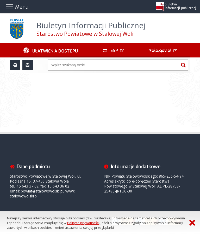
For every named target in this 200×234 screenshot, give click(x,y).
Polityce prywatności (83, 222)
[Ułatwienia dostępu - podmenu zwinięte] (50, 50)
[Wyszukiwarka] (113, 65)
